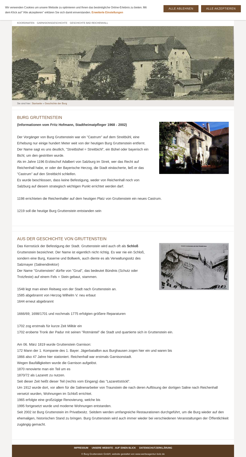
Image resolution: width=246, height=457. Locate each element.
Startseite (37, 103)
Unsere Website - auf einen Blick (114, 447)
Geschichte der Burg (56, 103)
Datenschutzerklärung (155, 447)
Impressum (81, 447)
